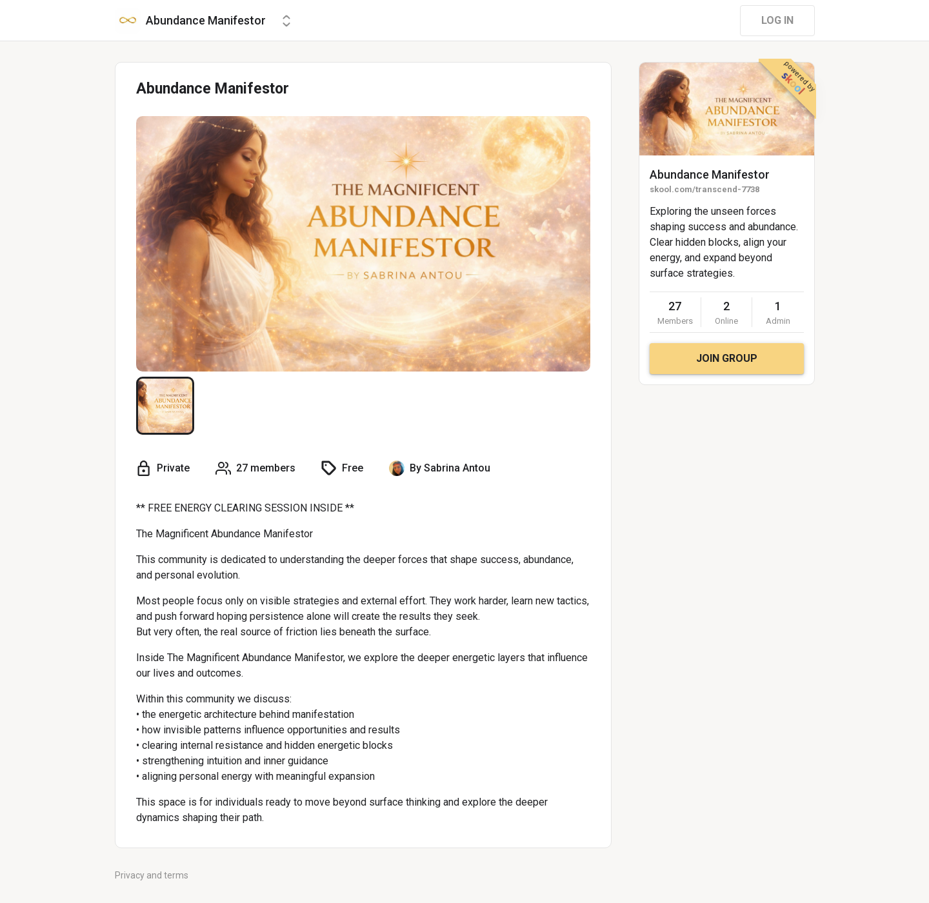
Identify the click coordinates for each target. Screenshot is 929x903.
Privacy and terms (151, 875)
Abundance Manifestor (710, 174)
